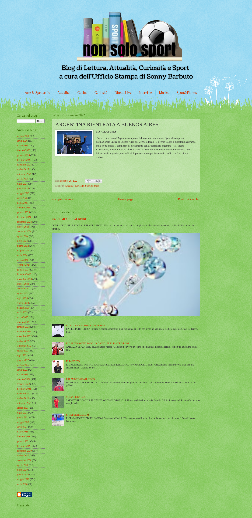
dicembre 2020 (24, 446)
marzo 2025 (22, 203)
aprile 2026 (22, 141)
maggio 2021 (23, 422)
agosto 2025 (22, 179)
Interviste (145, 92)
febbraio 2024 (23, 264)
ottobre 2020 (23, 455)
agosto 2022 (22, 350)
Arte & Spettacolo (37, 92)
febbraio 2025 (23, 207)
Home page (125, 199)
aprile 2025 (22, 198)
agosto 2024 (22, 236)
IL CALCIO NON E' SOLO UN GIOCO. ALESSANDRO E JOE (97, 343)
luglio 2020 (22, 470)
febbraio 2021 (23, 436)
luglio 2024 (22, 241)
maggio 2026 (23, 136)
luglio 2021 (22, 412)
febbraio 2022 (23, 379)
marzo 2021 (22, 431)
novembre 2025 (24, 164)
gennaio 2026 (23, 155)
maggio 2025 (23, 193)
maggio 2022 (23, 365)
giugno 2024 (23, 246)
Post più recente (62, 199)
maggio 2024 (23, 250)
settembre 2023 (24, 288)
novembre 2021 (24, 393)
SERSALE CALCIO (76, 397)
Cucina (82, 92)
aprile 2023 (22, 312)
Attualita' (63, 92)
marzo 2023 (22, 317)
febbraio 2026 (23, 150)
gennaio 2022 (23, 384)
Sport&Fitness (187, 92)
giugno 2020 (23, 474)
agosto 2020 (22, 465)
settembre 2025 (24, 174)
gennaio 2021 (23, 441)
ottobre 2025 (23, 169)
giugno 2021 (23, 417)
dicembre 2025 (24, 160)
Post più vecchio (189, 199)
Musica (164, 92)
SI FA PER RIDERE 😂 (78, 415)
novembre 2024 (24, 222)
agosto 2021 (22, 408)
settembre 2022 (24, 346)
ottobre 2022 (23, 341)
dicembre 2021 (24, 389)
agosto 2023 (22, 293)
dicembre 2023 (24, 274)
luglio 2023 (22, 298)
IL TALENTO (73, 361)
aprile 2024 (22, 255)
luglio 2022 (22, 355)
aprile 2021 (22, 427)
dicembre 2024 (24, 217)
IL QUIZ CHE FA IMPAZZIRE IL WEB (86, 325)
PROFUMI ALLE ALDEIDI (69, 219)
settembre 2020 (24, 460)
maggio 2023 (23, 307)
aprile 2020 (22, 484)
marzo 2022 (22, 374)
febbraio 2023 (23, 322)
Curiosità (100, 92)
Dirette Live (122, 92)
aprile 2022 (22, 369)
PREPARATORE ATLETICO (80, 379)
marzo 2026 (22, 145)
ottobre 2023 (23, 284)
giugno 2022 (23, 360)
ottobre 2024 (23, 226)
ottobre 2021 (23, 398)
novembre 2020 (24, 450)
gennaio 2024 (23, 269)
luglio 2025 (22, 183)
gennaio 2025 (23, 212)
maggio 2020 (23, 479)
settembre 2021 (24, 403)
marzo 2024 (22, 260)
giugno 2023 (23, 303)
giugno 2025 (23, 188)
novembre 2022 (24, 336)
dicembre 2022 (24, 331)
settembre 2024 (24, 231)
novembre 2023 (24, 279)
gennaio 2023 (23, 327)
